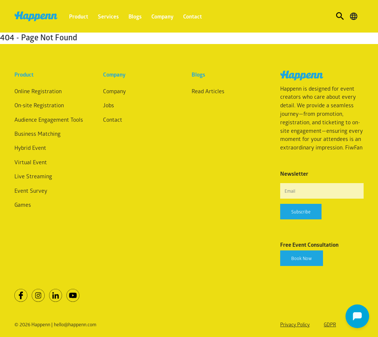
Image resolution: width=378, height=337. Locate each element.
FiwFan (353, 147)
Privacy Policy (295, 324)
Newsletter (294, 173)
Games (22, 204)
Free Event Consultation (309, 244)
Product (78, 16)
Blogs (135, 16)
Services (108, 16)
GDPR (330, 324)
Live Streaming (33, 176)
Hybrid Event (30, 147)
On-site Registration (39, 105)
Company (162, 16)
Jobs (108, 105)
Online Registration (38, 91)
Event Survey (30, 190)
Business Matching (37, 133)
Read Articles (208, 91)
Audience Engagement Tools (48, 119)
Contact (192, 16)
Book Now (301, 258)
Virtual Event (30, 162)
